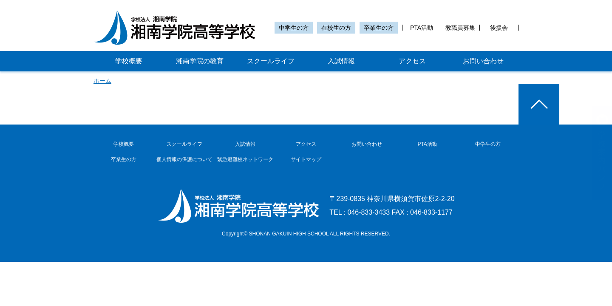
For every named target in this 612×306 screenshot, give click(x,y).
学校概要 (128, 61)
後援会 (499, 28)
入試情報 (341, 61)
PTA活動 (421, 28)
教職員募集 (460, 28)
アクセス (412, 61)
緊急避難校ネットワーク (245, 159)
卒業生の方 (379, 27)
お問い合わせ (483, 61)
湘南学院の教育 (200, 61)
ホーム (102, 81)
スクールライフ (271, 61)
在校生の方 (336, 27)
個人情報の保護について (184, 159)
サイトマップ (306, 159)
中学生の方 (294, 27)
